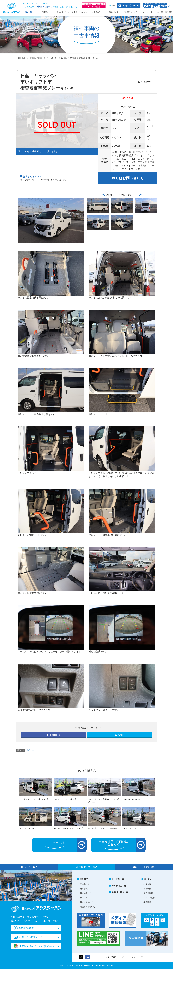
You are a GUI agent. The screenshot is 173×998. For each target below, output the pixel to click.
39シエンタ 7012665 (132, 828)
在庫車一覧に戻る (86, 867)
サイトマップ (137, 957)
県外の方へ (84, 898)
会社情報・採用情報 (164, 12)
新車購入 (45, 12)
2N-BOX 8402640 (131, 799)
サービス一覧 (147, 12)
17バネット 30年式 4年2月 (34, 799)
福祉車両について (130, 12)
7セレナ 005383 (27, 828)
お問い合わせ (128, 178)
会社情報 (147, 879)
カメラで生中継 (119, 885)
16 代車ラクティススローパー (102, 828)
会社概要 (147, 889)
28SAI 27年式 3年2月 (65, 799)
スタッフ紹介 (149, 898)
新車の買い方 (85, 893)
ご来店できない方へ (79, 12)
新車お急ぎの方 (86, 902)
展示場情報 (148, 893)
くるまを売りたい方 (62, 12)
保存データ (31, 750)
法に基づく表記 (110, 957)
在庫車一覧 (84, 884)
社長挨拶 (147, 884)
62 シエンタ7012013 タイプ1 (69, 828)
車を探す (84, 879)
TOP (113, 5)
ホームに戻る (29, 867)
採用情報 (147, 902)
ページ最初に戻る (144, 867)
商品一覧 (28, 12)
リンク (124, 957)
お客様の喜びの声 (120, 892)
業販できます (113, 12)
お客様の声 (96, 12)
